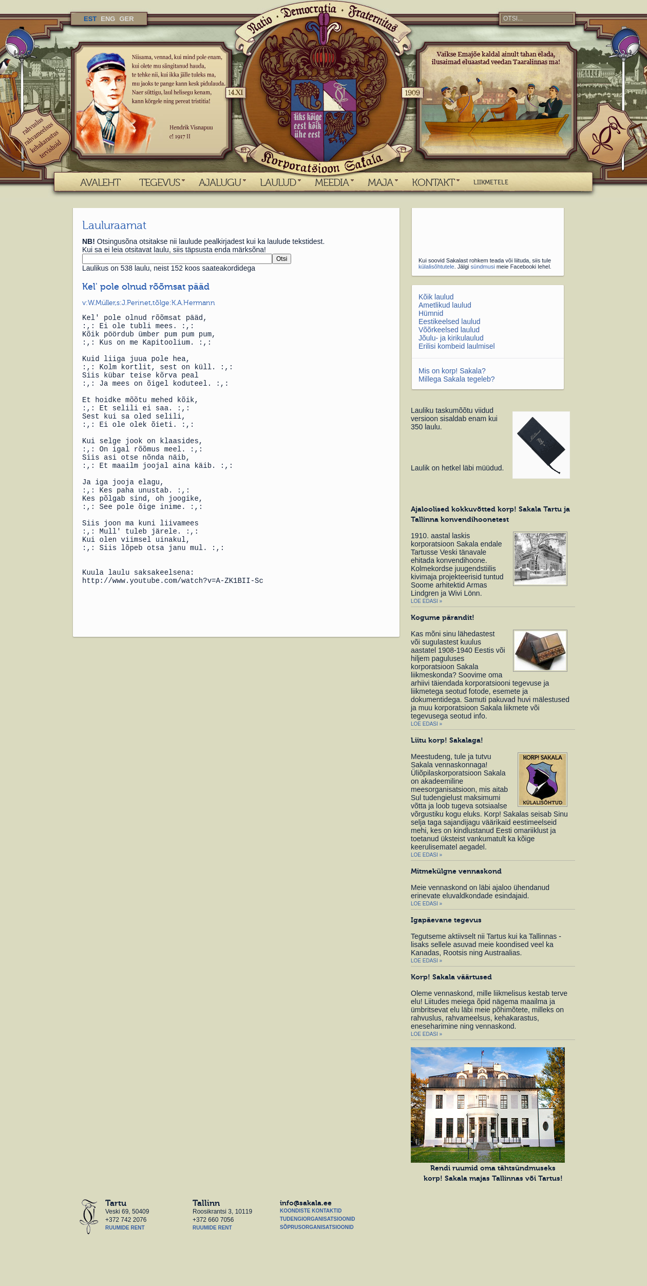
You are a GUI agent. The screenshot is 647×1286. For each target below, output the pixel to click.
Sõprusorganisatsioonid (317, 1227)
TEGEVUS (159, 182)
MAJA (380, 182)
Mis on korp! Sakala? (452, 371)
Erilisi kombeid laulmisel (456, 346)
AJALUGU (220, 182)
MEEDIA (332, 182)
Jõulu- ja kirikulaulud (451, 338)
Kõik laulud (436, 297)
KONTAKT (433, 182)
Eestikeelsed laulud (449, 321)
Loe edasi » (426, 601)
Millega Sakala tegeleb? (456, 379)
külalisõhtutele (436, 266)
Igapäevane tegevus (446, 920)
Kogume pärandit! (442, 617)
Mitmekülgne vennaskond (456, 871)
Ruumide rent (125, 1228)
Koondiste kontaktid (310, 1211)
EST (90, 19)
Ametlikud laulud (444, 305)
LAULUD (278, 182)
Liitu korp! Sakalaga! (447, 740)
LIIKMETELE (490, 182)
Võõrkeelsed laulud (449, 330)
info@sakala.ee (306, 1203)
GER (126, 19)
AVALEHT (100, 182)
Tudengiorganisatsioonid (317, 1219)
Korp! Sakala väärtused (451, 977)
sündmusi (483, 266)
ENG (108, 19)
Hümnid (430, 313)
